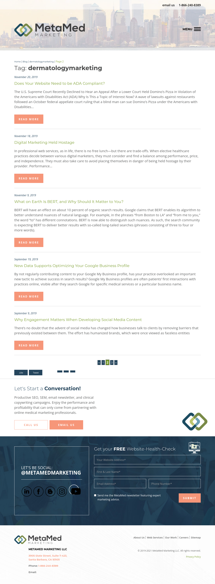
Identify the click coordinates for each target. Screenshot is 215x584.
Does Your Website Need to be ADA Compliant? (66, 83)
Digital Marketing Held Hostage (48, 142)
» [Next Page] (116, 362)
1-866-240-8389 (190, 5)
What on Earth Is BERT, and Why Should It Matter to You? (77, 201)
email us (168, 5)
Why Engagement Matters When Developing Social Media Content (87, 319)
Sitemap (195, 537)
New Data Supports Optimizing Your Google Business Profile (80, 265)
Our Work (169, 537)
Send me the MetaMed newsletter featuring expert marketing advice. (129, 497)
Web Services (151, 537)
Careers (183, 537)
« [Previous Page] (99, 362)
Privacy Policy (193, 556)
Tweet (36, 372)
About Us (135, 537)
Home (18, 61)
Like (21, 372)
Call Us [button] (31, 425)
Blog (26, 61)
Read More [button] (29, 119)
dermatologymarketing (44, 61)
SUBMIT (189, 498)
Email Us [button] (66, 425)
